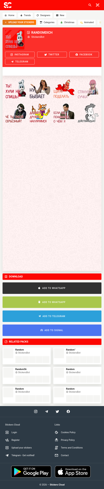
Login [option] (11, 432)
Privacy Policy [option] (65, 440)
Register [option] (12, 440)
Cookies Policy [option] (65, 432)
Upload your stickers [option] (18, 448)
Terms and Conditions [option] (69, 448)
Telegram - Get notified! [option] (19, 455)
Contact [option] (62, 455)
